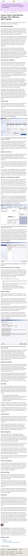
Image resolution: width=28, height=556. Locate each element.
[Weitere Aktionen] (26, 12)
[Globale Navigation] (1, 1)
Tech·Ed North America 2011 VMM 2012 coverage (11, 542)
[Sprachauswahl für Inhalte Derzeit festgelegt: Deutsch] (3, 549)
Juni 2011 (19, 12)
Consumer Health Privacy (10, 553)
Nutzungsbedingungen (19, 553)
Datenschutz (3, 553)
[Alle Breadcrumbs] (1, 12)
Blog (16, 551)
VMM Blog (4, 539)
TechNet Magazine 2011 (13, 12)
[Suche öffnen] (23, 1)
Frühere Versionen (11, 551)
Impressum (2, 554)
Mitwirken (20, 551)
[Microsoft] (14, 1)
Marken (7, 554)
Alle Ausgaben (6, 12)
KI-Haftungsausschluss (4, 551)
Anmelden (25, 1)
